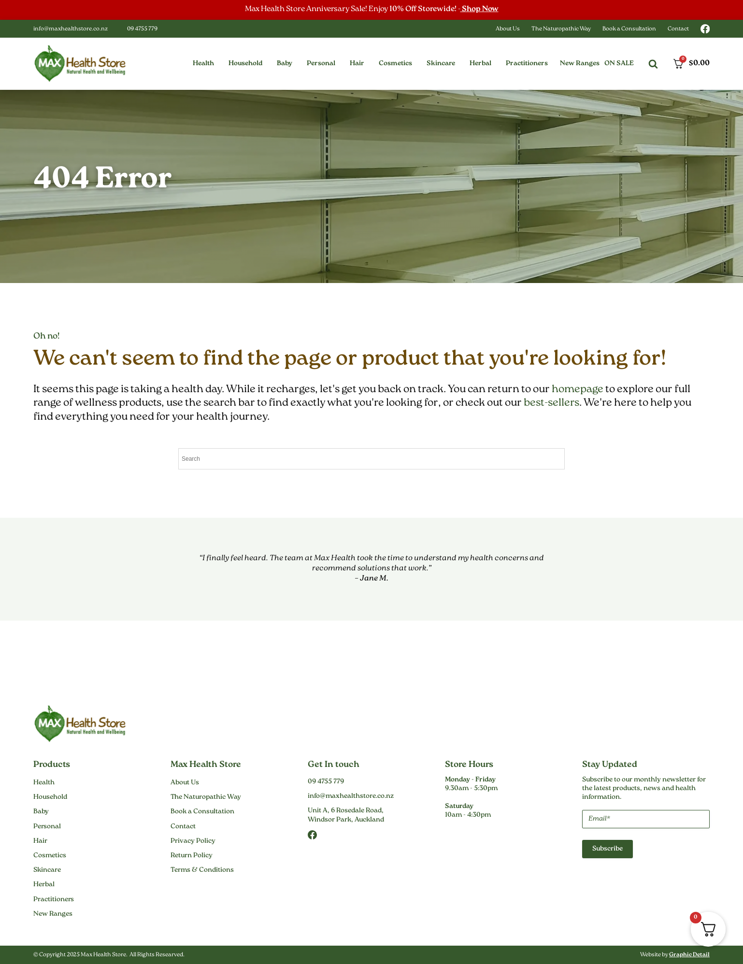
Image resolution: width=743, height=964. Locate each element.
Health (44, 783)
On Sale (619, 63)
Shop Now (479, 9)
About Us (508, 29)
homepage (577, 389)
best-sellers (551, 403)
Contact (678, 29)
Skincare (47, 870)
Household (50, 797)
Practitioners (53, 900)
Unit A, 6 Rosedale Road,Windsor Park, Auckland (346, 815)
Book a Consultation (629, 29)
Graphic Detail (689, 955)
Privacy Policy (193, 841)
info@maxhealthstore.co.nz (70, 29)
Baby (41, 812)
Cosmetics (49, 856)
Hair (40, 841)
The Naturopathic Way (561, 29)
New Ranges (580, 63)
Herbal (44, 885)
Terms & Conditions (202, 870)
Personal (47, 827)
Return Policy (192, 856)
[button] (203, 64)
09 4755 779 (142, 29)
